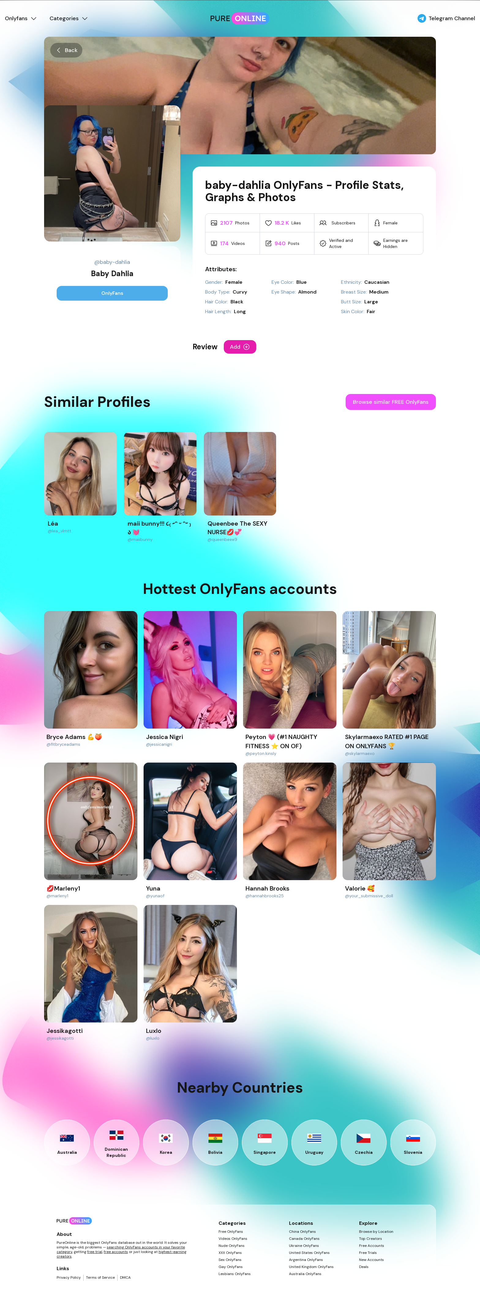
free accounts (116, 1251)
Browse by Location (376, 1231)
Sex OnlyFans (230, 1260)
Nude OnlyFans (232, 1246)
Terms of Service (100, 1277)
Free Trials (368, 1253)
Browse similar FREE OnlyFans (391, 402)
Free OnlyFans (231, 1231)
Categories (69, 18)
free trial (94, 1251)
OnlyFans (112, 293)
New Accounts (371, 1260)
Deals (364, 1267)
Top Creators (370, 1238)
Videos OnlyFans (233, 1238)
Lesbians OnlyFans (235, 1274)
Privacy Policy (69, 1277)
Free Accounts (371, 1246)
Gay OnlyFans (231, 1267)
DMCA (125, 1277)
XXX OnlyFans (230, 1253)
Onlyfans (21, 18)
